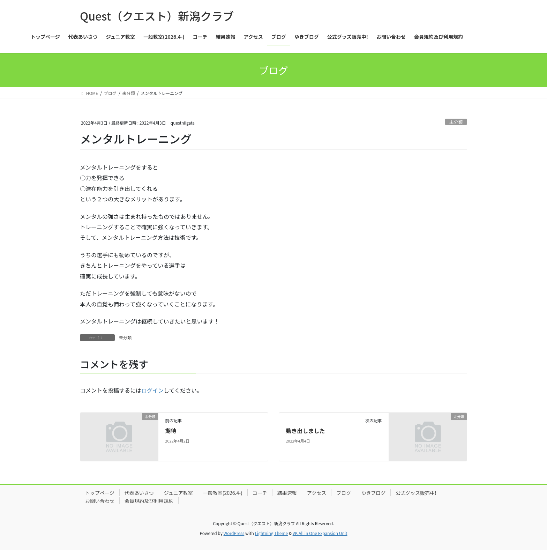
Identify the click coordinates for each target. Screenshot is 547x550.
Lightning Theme (271, 533)
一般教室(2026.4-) (222, 492)
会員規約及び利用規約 (149, 500)
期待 (170, 430)
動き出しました (305, 430)
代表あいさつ (139, 492)
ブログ (343, 492)
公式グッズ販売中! (416, 492)
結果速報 (287, 492)
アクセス (316, 492)
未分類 (456, 122)
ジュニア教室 (178, 492)
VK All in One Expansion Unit (320, 533)
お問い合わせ (99, 500)
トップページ (99, 492)
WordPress (234, 533)
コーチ (260, 492)
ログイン (152, 390)
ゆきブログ (373, 492)
